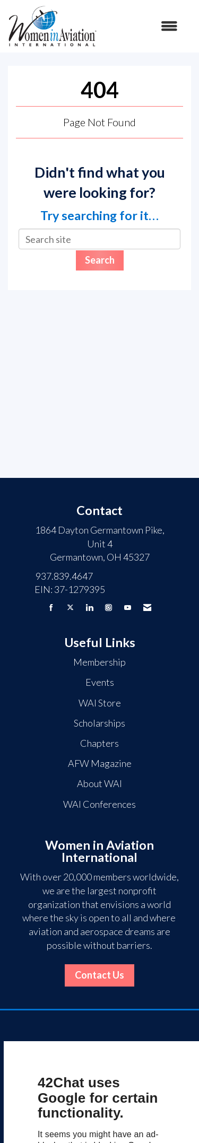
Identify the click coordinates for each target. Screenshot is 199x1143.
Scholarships (99, 723)
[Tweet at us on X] (70, 607)
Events (99, 682)
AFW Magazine (100, 763)
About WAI (99, 783)
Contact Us (99, 975)
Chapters (99, 743)
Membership (99, 662)
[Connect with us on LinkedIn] (89, 607)
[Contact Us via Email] (147, 607)
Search (100, 260)
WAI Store (100, 703)
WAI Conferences (99, 804)
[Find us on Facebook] (51, 607)
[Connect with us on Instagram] (108, 607)
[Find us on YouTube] (127, 607)
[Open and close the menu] (143, 26)
